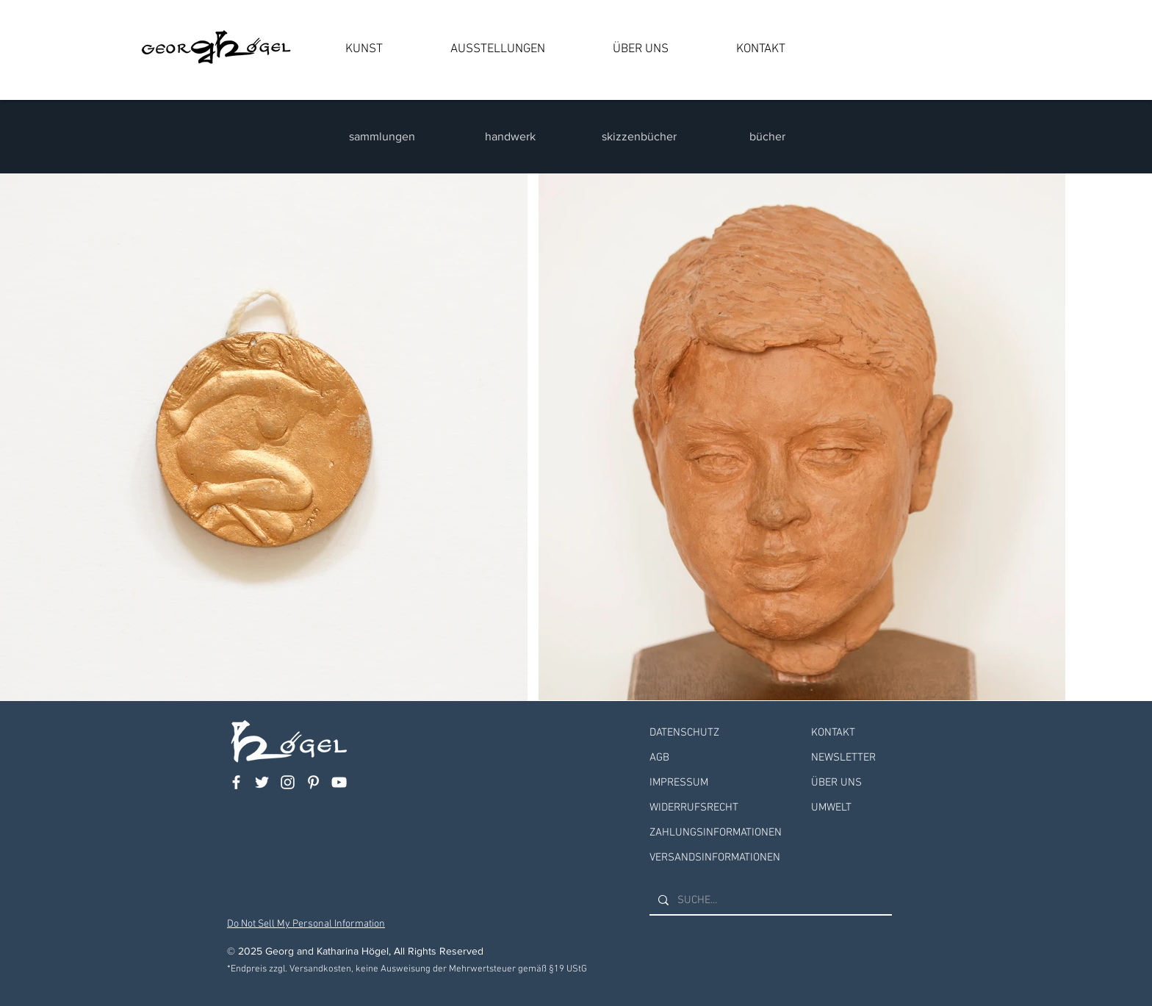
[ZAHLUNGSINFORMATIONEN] (722, 833)
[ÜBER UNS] (851, 783)
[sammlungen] (383, 136)
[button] (364, 49)
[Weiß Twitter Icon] (262, 782)
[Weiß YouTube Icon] (339, 782)
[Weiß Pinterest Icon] (313, 782)
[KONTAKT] (851, 733)
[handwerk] (511, 136)
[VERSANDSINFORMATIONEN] (722, 858)
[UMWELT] (851, 808)
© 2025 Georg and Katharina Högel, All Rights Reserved (355, 951)
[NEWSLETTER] (851, 758)
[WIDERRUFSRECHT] (722, 808)
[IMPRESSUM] (722, 783)
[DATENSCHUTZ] (722, 733)
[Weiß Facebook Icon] (236, 782)
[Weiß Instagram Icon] (287, 782)
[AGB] (722, 758)
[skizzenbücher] (640, 136)
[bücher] (769, 136)
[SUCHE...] (769, 900)
